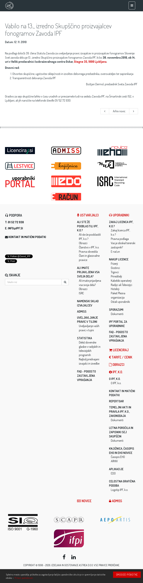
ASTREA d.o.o (86, 565)
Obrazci (83, 243)
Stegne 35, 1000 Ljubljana (90, 61)
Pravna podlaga (120, 239)
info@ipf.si (15, 228)
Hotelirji (115, 289)
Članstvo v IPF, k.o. (89, 247)
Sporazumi (116, 309)
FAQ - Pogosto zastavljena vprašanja (86, 376)
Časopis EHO (118, 457)
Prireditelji (116, 276)
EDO (113, 473)
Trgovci (115, 272)
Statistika (84, 338)
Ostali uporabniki (120, 302)
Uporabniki (119, 215)
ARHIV (114, 461)
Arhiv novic (119, 111)
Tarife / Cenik (120, 357)
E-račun (115, 251)
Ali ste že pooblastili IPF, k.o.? (87, 226)
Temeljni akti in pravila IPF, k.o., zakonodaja (120, 411)
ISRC (81, 293)
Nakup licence (118, 259)
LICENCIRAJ (119, 350)
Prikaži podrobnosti (24, 577)
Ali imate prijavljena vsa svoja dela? (88, 272)
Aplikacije (116, 469)
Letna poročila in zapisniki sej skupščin (121, 432)
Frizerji (114, 263)
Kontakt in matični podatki (27, 237)
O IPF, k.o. (114, 379)
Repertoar (116, 401)
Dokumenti (117, 314)
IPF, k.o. (116, 372)
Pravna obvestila (88, 251)
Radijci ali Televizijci (121, 285)
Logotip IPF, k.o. (119, 490)
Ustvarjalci (88, 215)
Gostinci (115, 268)
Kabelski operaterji (121, 280)
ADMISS (81, 311)
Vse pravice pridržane (106, 565)
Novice (84, 501)
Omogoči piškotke (127, 574)
